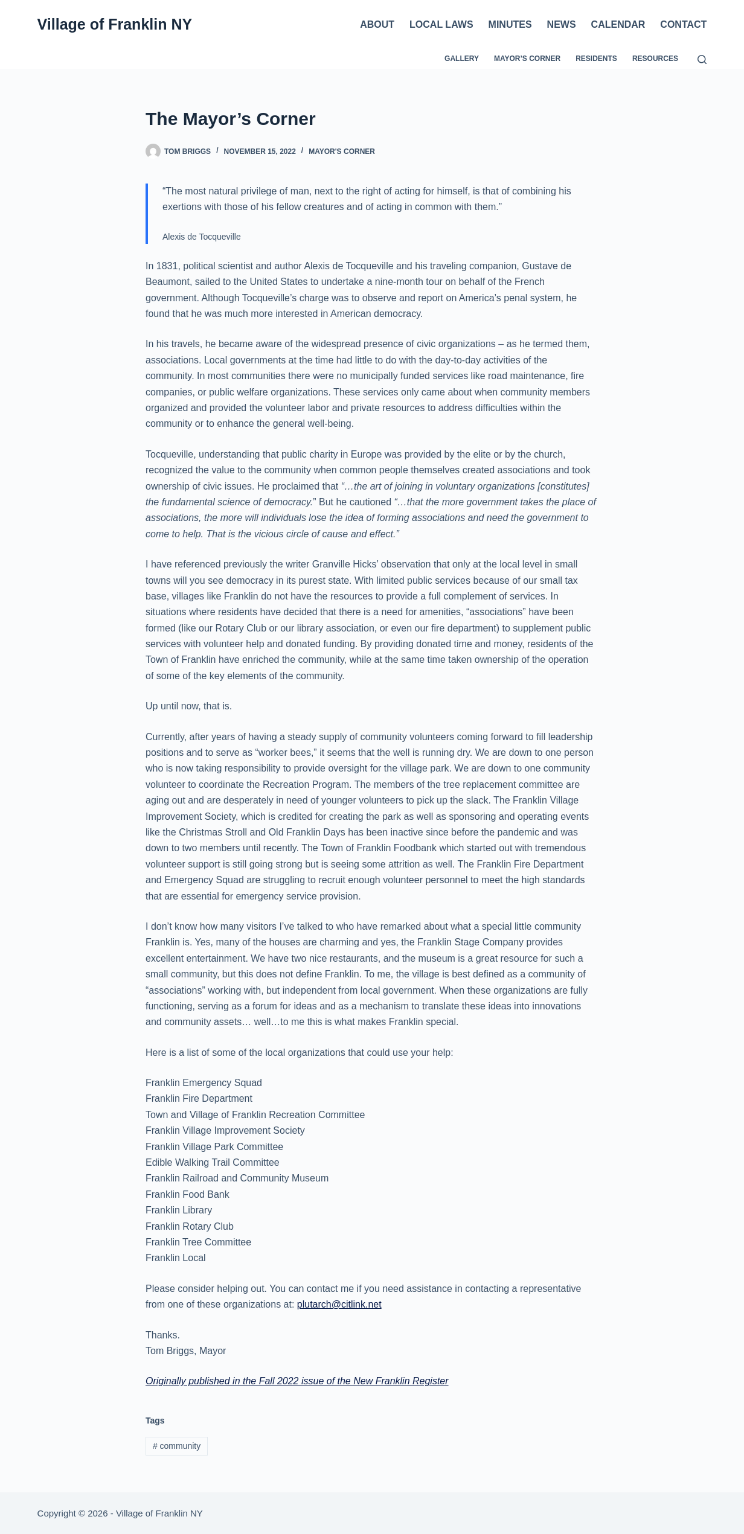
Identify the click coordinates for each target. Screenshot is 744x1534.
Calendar (618, 24)
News (561, 24)
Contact (683, 24)
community (176, 1446)
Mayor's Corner (342, 151)
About (377, 24)
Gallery (461, 58)
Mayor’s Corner (527, 58)
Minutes (510, 24)
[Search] (702, 59)
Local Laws (441, 24)
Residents (596, 58)
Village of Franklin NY (115, 24)
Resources (655, 58)
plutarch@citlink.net (339, 1304)
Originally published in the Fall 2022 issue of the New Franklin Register (297, 1381)
